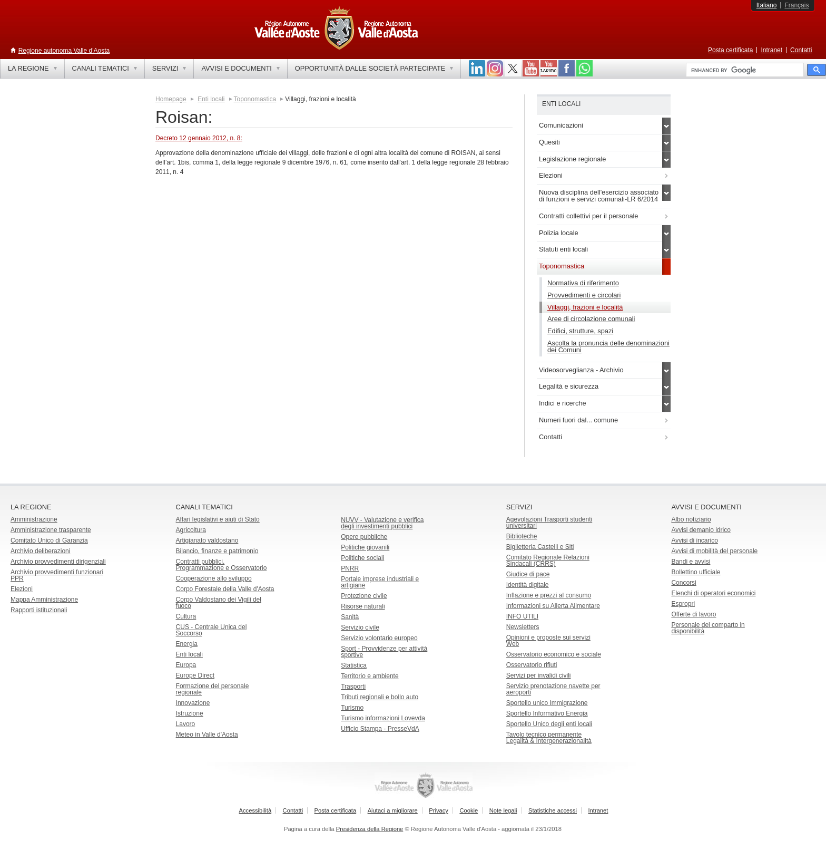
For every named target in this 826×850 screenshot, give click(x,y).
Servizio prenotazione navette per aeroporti (553, 689)
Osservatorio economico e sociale (553, 654)
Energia (187, 644)
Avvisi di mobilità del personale (714, 551)
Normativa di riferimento (583, 283)
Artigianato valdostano (207, 540)
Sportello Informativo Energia (547, 713)
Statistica (354, 665)
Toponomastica (255, 99)
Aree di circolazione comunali (591, 319)
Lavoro (185, 724)
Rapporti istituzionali (39, 610)
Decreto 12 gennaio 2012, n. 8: (198, 138)
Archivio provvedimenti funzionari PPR (57, 575)
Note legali (503, 810)
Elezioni (22, 589)
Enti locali (211, 99)
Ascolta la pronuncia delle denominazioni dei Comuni (608, 346)
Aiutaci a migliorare (393, 810)
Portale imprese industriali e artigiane (380, 582)
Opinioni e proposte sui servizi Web (548, 641)
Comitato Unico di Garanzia (49, 540)
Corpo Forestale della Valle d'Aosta (225, 589)
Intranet (771, 50)
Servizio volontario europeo (379, 638)
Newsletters (522, 627)
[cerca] (743, 70)
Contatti (801, 50)
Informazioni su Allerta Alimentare (553, 606)
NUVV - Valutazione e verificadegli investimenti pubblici (382, 523)
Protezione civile (364, 596)
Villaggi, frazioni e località (585, 307)
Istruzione (189, 713)
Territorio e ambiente (369, 676)
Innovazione (193, 703)
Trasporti (353, 686)
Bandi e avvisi (690, 561)
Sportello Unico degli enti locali (549, 724)
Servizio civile (360, 627)
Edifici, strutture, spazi (580, 331)
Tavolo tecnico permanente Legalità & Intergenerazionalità (549, 738)
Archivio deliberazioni (40, 551)
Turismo (352, 707)
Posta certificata (730, 50)
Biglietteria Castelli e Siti (540, 546)
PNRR (350, 568)
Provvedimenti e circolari (584, 295)
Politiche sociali (362, 558)
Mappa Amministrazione (44, 599)
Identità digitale (527, 584)
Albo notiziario (691, 519)
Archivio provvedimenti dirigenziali (58, 561)
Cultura (186, 616)
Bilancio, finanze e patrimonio (217, 551)
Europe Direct (195, 675)
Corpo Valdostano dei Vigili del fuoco (218, 603)
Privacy (438, 810)
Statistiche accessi (552, 810)
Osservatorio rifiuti (531, 665)
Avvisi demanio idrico (701, 530)
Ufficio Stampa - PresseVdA (380, 728)
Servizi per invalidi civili (538, 675)
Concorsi (683, 582)
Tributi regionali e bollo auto (379, 697)
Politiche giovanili (365, 547)
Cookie (468, 810)
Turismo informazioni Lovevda (383, 718)
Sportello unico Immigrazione (547, 703)
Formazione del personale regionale (212, 689)
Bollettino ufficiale (695, 572)
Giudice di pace (528, 574)
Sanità (350, 617)
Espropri (683, 603)
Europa (186, 665)
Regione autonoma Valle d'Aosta (64, 50)
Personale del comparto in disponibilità (707, 628)
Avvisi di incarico (694, 540)
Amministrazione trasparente (51, 530)
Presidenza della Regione (370, 829)
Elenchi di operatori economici (713, 593)
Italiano (766, 5)
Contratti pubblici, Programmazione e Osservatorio (221, 565)
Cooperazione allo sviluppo (214, 578)
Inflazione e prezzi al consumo (548, 595)
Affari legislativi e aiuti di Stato (218, 519)
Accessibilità (255, 810)
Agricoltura (191, 530)
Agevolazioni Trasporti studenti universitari (549, 522)
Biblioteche (521, 536)
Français (796, 5)
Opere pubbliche (364, 536)
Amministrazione (34, 519)
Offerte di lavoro (693, 614)
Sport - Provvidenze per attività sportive (384, 652)
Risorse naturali (363, 606)
